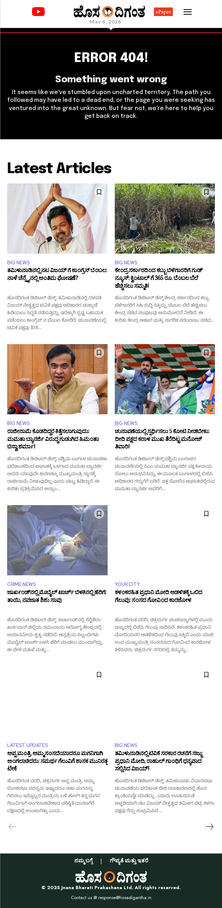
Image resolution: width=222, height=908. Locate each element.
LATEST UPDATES (27, 745)
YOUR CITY (127, 584)
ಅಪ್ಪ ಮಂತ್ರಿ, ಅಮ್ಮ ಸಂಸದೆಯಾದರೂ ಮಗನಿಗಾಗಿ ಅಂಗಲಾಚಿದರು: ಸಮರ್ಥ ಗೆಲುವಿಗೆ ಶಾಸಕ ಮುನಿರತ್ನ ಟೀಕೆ (57, 762)
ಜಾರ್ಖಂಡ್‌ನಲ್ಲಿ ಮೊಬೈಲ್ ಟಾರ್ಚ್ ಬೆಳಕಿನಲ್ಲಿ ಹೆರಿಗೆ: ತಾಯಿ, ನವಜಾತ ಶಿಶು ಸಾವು (56, 597)
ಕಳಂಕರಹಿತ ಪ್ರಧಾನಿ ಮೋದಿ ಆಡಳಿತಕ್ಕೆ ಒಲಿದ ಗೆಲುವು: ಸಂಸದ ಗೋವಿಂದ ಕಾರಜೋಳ (158, 597)
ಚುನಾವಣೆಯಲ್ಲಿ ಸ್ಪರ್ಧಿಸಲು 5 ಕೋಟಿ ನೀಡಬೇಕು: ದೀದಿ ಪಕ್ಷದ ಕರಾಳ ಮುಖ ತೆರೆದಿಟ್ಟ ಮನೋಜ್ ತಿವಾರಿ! (162, 440)
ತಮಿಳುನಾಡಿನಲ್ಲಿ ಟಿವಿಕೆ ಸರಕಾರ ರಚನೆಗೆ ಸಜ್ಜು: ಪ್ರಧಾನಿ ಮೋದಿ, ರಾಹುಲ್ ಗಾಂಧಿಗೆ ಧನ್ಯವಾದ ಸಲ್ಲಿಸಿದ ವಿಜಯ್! (158, 762)
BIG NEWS (18, 263)
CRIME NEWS (21, 584)
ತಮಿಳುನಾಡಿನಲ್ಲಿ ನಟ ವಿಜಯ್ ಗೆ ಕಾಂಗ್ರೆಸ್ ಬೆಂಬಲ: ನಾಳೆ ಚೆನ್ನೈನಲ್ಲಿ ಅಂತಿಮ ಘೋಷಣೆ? (57, 275)
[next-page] (209, 826)
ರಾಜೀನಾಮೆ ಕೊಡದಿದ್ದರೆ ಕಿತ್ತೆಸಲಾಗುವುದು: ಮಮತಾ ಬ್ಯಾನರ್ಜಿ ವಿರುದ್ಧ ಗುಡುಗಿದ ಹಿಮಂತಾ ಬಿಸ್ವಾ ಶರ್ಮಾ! (53, 440)
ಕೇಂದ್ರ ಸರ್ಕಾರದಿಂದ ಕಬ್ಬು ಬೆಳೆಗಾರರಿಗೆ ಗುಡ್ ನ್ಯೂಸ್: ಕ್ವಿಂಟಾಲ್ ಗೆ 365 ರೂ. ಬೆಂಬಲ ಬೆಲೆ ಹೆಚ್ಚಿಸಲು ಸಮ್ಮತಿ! (158, 279)
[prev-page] (12, 826)
